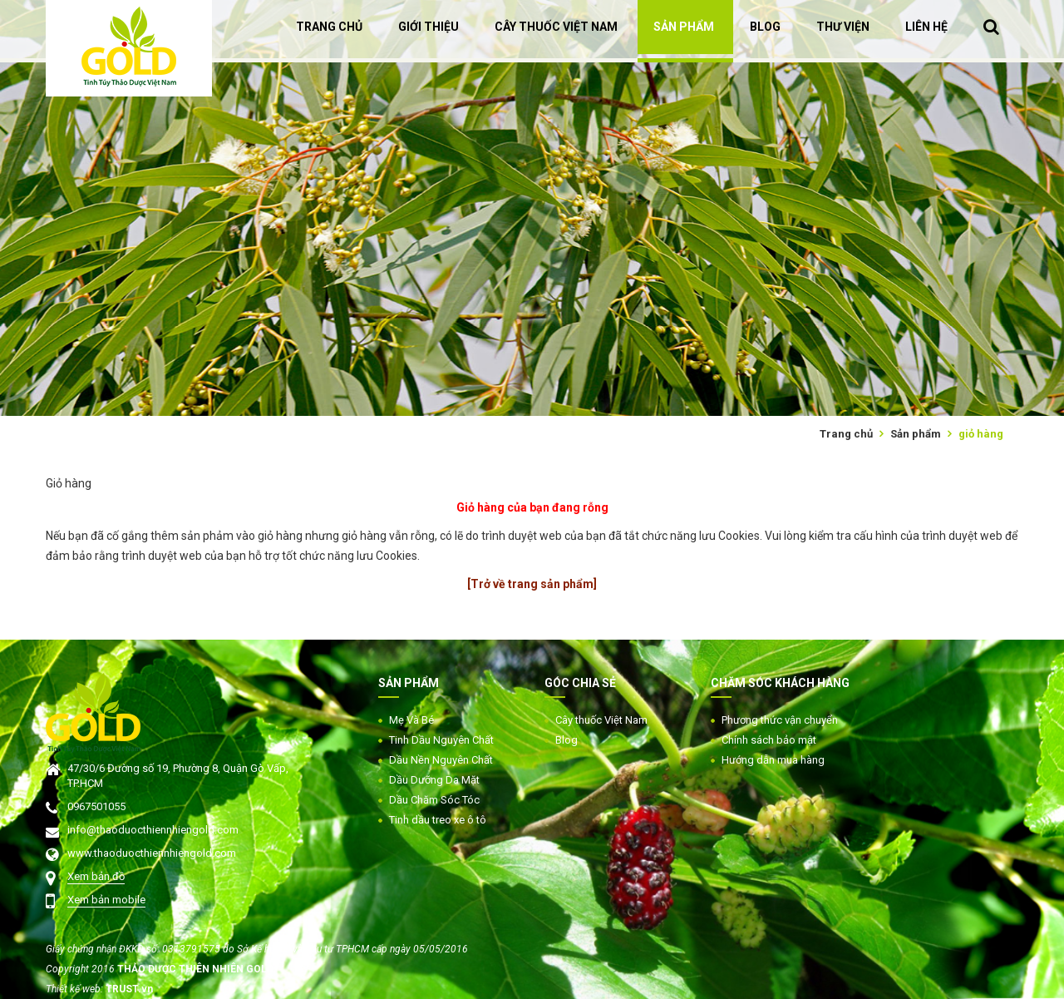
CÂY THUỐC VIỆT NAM (556, 26)
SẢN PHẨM (683, 26)
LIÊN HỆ (926, 26)
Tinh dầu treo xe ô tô (437, 820)
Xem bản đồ (96, 876)
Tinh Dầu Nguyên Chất (441, 740)
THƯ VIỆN (842, 26)
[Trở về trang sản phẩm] (532, 584)
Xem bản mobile (106, 899)
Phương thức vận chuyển (780, 720)
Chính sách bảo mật (769, 740)
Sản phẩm (915, 434)
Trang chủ (846, 434)
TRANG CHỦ (329, 26)
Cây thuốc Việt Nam (601, 720)
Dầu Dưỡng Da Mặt (434, 780)
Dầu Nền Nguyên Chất (441, 760)
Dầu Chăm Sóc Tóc (434, 800)
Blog (566, 740)
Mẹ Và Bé (411, 720)
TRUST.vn (129, 989)
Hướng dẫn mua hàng (773, 760)
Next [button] (1055, 208)
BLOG (765, 26)
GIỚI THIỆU (428, 26)
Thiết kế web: (76, 989)
